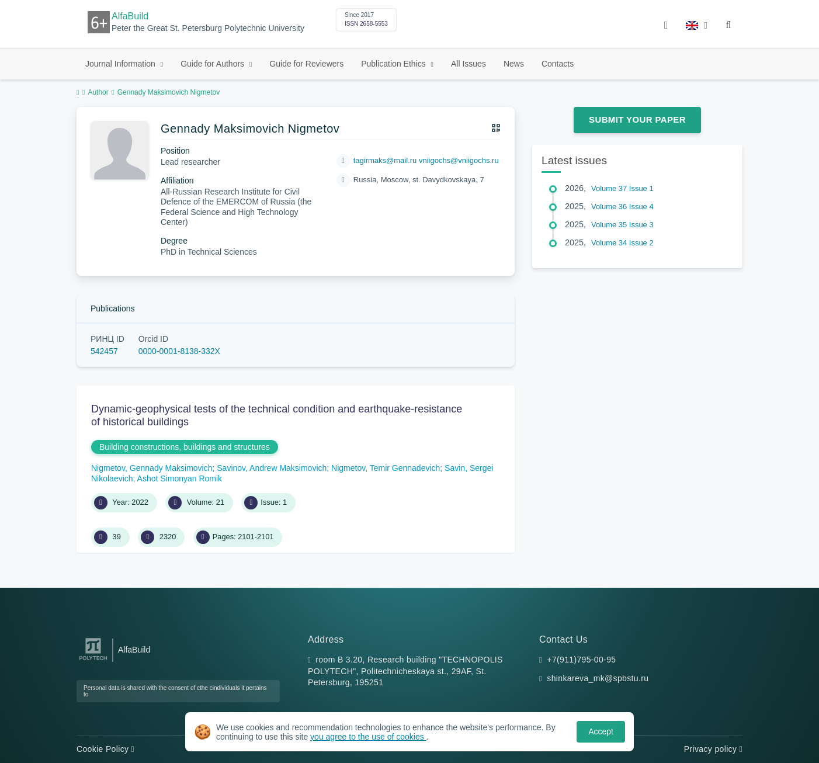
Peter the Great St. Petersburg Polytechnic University (208, 28)
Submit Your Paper (637, 119)
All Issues (468, 63)
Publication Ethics (394, 63)
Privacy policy (713, 749)
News (514, 63)
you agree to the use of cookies (368, 736)
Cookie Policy (105, 749)
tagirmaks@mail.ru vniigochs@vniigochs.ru (426, 160)
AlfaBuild (130, 16)
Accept (600, 731)
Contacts (558, 63)
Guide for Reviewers (306, 63)
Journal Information (121, 63)
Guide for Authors (214, 63)
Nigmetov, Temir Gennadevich (385, 468)
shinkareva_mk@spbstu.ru (597, 678)
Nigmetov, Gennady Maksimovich (151, 468)
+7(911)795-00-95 (581, 659)
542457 (104, 351)
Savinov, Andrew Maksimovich (272, 468)
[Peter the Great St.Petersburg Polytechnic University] (93, 660)
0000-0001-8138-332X (179, 351)
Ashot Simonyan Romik (180, 478)
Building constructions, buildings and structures (184, 447)
